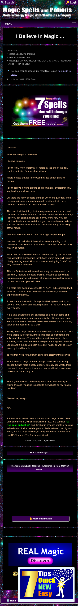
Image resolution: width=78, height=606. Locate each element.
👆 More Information (40, 518)
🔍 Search (7, 2)
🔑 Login (71, 2)
